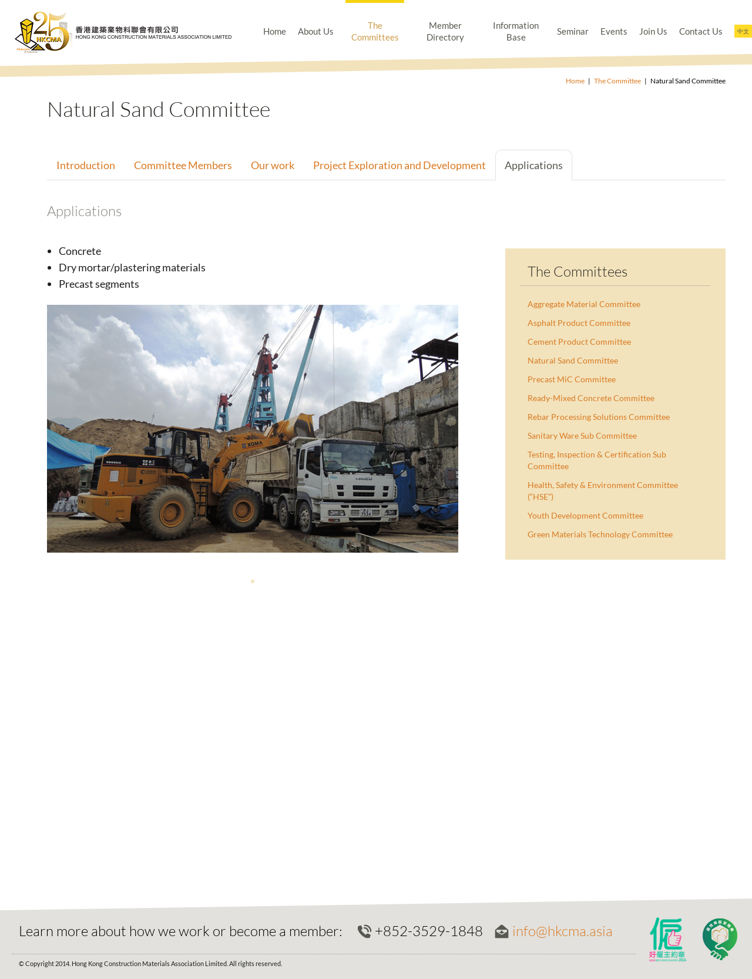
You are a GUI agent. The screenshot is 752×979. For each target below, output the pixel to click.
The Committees (375, 31)
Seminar (573, 31)
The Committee (617, 80)
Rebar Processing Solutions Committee (599, 417)
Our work (272, 165)
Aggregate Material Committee (584, 304)
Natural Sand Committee (573, 360)
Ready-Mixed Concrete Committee (591, 398)
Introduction (85, 165)
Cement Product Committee (579, 341)
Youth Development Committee (585, 515)
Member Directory (445, 31)
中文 (743, 31)
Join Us (653, 31)
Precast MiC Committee (572, 379)
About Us (316, 31)
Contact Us (701, 31)
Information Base (516, 31)
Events (613, 31)
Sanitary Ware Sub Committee (582, 435)
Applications (534, 165)
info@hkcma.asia (562, 931)
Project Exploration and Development (399, 165)
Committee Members (183, 165)
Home (274, 31)
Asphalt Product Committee (579, 323)
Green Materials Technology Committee (600, 534)
